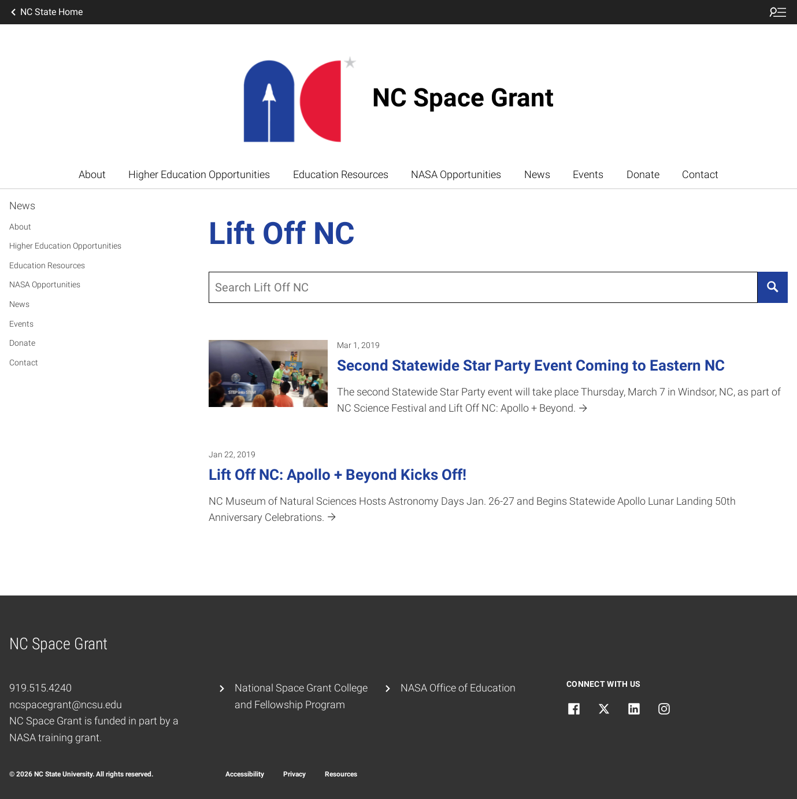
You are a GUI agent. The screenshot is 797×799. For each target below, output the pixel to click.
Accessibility (244, 774)
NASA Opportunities (456, 174)
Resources (341, 774)
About (92, 174)
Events (588, 174)
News (537, 174)
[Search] (773, 287)
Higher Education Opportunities (199, 174)
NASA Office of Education (458, 688)
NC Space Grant (463, 98)
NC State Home (46, 12)
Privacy (294, 774)
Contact (700, 174)
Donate (643, 174)
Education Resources (340, 174)
